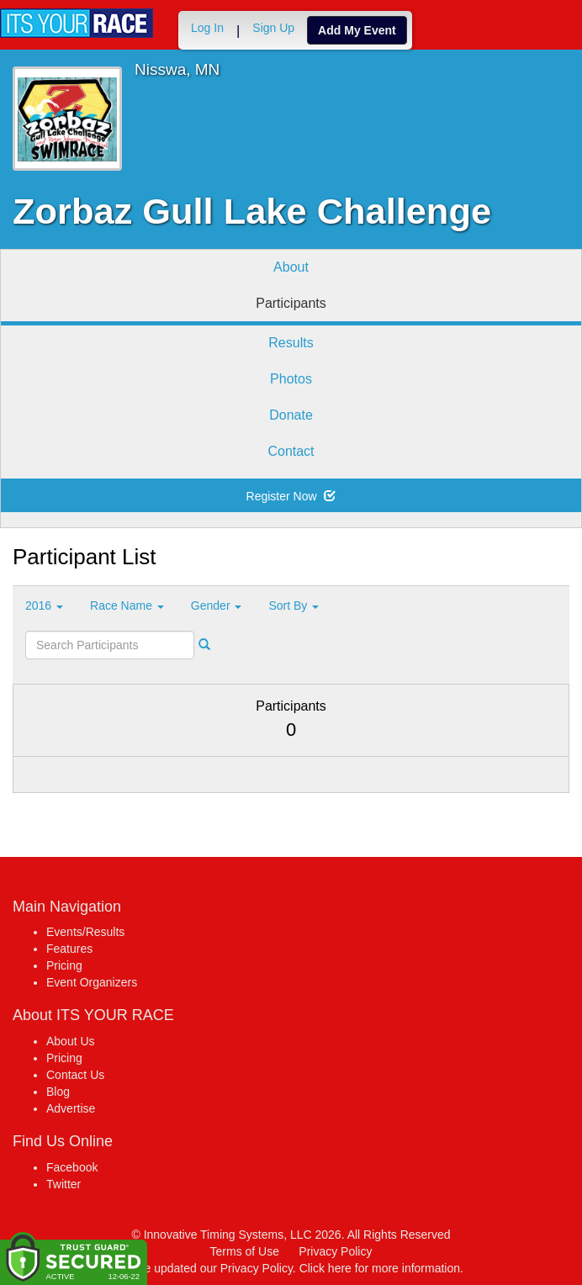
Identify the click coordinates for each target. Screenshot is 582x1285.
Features (69, 948)
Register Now (291, 496)
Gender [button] (216, 605)
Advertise (70, 1108)
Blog (58, 1091)
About (291, 267)
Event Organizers (91, 982)
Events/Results (85, 932)
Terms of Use (244, 1251)
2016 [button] (44, 605)
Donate (291, 415)
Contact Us (75, 1074)
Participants (291, 303)
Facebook (72, 1167)
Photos (291, 379)
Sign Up (273, 27)
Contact (290, 451)
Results (290, 343)
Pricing (64, 965)
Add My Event (357, 30)
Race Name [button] (127, 605)
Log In (207, 27)
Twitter (63, 1184)
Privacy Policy (335, 1251)
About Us (70, 1041)
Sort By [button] (293, 605)
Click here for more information (379, 1268)
